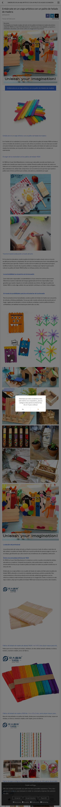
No (23, 409)
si (38, 409)
